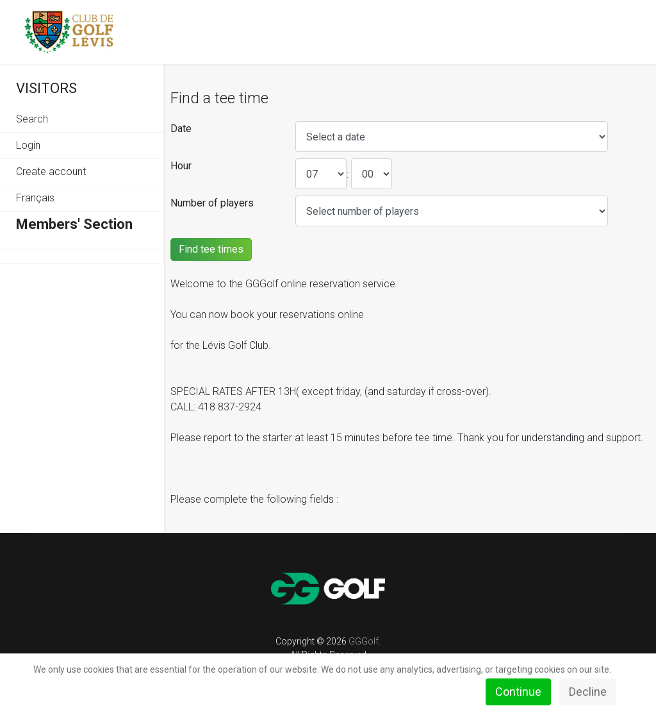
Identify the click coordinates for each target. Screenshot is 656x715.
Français (35, 198)
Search (32, 119)
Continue (518, 691)
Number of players (212, 203)
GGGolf (363, 641)
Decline (588, 691)
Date (181, 128)
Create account (51, 171)
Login (28, 145)
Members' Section (74, 224)
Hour (181, 166)
